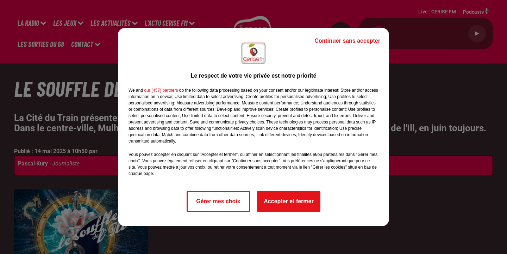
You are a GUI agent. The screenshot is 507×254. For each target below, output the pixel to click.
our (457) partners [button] (161, 90)
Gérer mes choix (218, 201)
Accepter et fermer (288, 201)
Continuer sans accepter (347, 41)
